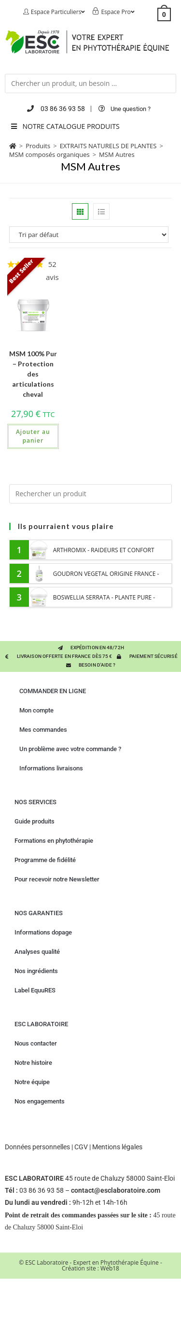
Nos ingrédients (36, 971)
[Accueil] (12, 145)
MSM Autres (117, 154)
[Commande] (90, 234)
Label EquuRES (35, 990)
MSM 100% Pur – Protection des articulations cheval (33, 373)
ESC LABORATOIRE (41, 1024)
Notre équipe (32, 1082)
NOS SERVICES (35, 802)
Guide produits (34, 821)
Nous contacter (35, 1043)
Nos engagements (39, 1101)
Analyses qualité (37, 951)
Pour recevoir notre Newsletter (56, 879)
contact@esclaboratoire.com (115, 1190)
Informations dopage (43, 932)
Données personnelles (37, 1147)
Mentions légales (117, 1147)
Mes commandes (43, 729)
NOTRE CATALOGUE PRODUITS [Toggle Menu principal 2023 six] (65, 126)
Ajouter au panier (33, 436)
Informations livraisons (51, 768)
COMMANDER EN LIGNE (52, 691)
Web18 (109, 1268)
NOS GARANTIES (38, 913)
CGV (81, 1147)
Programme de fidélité (45, 860)
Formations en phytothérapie (53, 840)
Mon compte (36, 710)
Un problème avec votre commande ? (70, 749)
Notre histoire (33, 1062)
